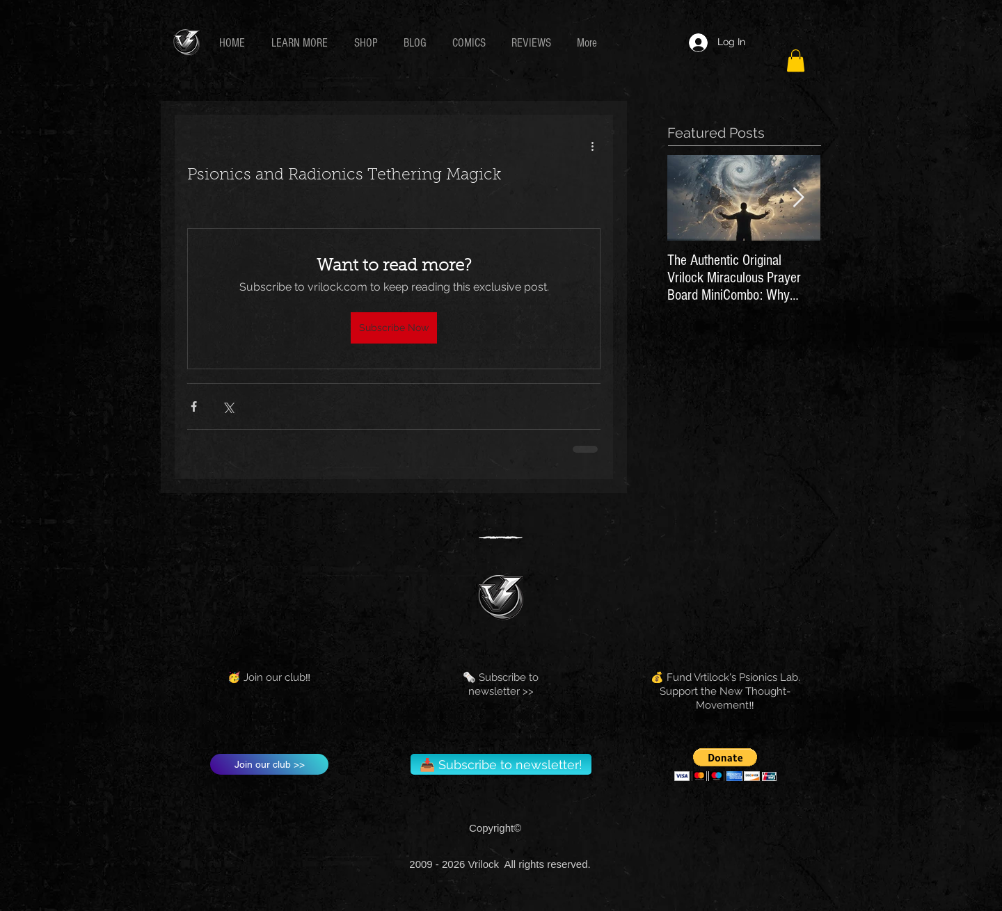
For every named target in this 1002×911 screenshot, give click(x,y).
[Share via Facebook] (193, 406)
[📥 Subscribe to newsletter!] (501, 764)
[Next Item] (798, 198)
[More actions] (592, 145)
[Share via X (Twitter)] (227, 406)
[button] (302, 42)
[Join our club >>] (269, 764)
